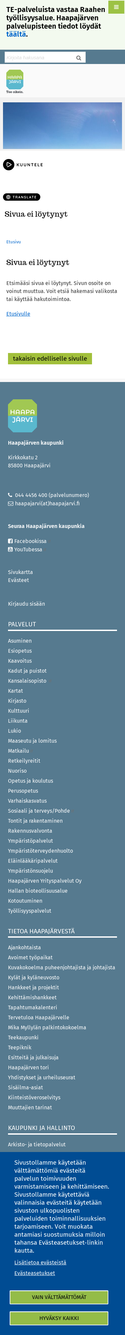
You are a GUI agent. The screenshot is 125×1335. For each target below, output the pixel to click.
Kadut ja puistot (27, 671)
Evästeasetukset (34, 1273)
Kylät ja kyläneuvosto (33, 977)
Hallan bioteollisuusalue (38, 891)
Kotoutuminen (25, 901)
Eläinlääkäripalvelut (33, 861)
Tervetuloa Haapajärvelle (38, 1017)
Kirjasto (17, 701)
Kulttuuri (18, 711)
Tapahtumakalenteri (32, 1007)
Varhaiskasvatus (27, 801)
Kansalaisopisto (30, 681)
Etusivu (13, 241)
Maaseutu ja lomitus (32, 741)
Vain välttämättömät (59, 1297)
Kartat (15, 691)
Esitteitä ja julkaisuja (33, 1057)
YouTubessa (30, 549)
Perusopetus (23, 791)
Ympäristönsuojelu (30, 871)
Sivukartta (20, 572)
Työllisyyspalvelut (29, 911)
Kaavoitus (20, 661)
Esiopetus (20, 651)
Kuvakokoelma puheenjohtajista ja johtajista (61, 967)
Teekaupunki (23, 1037)
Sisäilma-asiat (25, 1087)
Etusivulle (18, 314)
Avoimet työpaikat (30, 957)
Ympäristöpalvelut (30, 841)
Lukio (14, 731)
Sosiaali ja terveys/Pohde (41, 811)
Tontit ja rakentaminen (35, 821)
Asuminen (20, 641)
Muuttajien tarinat (30, 1107)
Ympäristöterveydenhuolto (40, 851)
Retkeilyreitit (24, 761)
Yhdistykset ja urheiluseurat (41, 1077)
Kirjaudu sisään (26, 604)
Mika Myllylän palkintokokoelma (47, 1027)
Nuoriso (17, 771)
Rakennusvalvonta (30, 831)
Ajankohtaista (24, 947)
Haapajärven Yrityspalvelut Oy (45, 881)
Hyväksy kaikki (59, 1318)
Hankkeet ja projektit (33, 987)
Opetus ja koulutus (30, 781)
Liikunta (18, 721)
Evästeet (18, 580)
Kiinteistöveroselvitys (34, 1097)
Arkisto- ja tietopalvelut (37, 1144)
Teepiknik (19, 1047)
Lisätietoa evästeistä (40, 1262)
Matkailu (21, 751)
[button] (116, 7)
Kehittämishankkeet (32, 997)
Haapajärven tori (28, 1067)
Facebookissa (32, 541)
